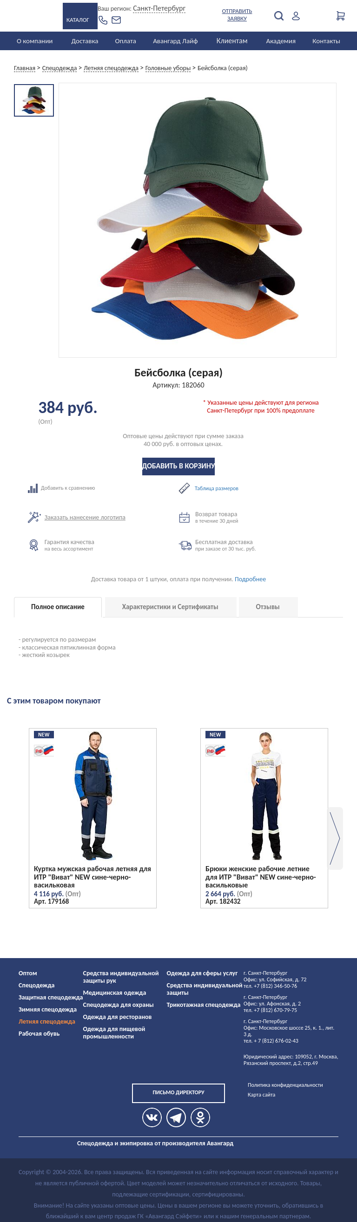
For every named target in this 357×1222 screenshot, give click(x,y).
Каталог (77, 19)
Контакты (326, 41)
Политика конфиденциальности (285, 1085)
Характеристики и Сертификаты (170, 607)
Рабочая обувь (39, 1034)
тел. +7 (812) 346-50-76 (270, 986)
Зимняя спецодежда (48, 1009)
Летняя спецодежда (47, 1021)
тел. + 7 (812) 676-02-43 (271, 1041)
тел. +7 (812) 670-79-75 (270, 1010)
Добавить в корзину (178, 465)
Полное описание (58, 607)
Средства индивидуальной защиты (205, 989)
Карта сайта (261, 1094)
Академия (281, 41)
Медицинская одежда (114, 993)
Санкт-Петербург (159, 8)
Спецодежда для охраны (118, 1005)
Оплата (126, 41)
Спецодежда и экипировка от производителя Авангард (155, 1143)
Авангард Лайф (175, 41)
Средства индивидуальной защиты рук (121, 977)
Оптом (28, 973)
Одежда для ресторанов (117, 1017)
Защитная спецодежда (51, 997)
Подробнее (250, 579)
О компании (35, 41)
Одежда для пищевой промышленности (114, 1032)
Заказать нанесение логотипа (85, 517)
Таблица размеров (216, 488)
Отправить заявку (237, 14)
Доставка (84, 41)
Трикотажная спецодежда (204, 1005)
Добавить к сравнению (103, 488)
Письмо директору (178, 1092)
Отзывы (268, 607)
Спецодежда (36, 985)
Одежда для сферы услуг (202, 973)
